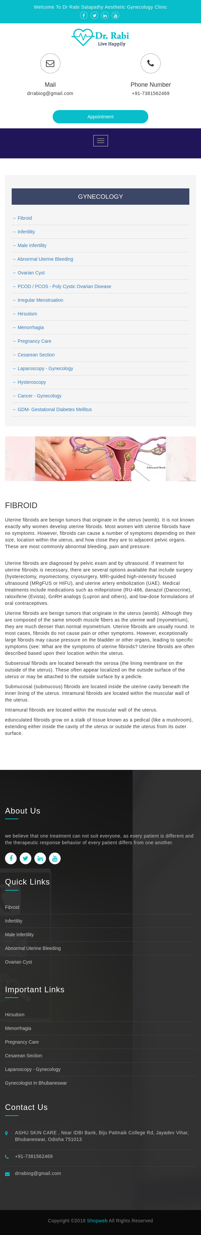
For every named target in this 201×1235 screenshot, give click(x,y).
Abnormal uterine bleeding (33, 948)
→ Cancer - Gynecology (36, 395)
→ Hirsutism (24, 313)
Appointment (100, 116)
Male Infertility (19, 934)
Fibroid (12, 907)
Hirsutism (14, 1014)
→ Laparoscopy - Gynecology (42, 368)
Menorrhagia (18, 1028)
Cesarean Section (23, 1055)
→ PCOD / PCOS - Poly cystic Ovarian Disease (61, 286)
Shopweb (97, 1220)
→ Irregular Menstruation (37, 300)
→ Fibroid (22, 218)
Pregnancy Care (22, 1042)
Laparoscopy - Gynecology (33, 1069)
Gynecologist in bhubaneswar (36, 1083)
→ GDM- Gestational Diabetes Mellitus (52, 409)
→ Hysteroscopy (29, 382)
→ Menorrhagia (28, 327)
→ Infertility (23, 231)
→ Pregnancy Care (31, 341)
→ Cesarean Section (33, 354)
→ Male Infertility (29, 245)
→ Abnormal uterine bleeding (42, 259)
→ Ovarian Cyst (28, 272)
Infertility (13, 921)
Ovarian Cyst (18, 962)
